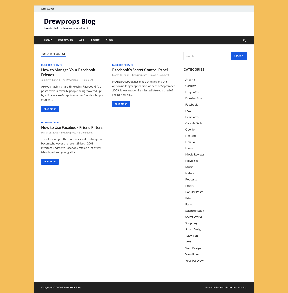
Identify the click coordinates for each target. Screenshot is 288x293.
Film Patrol (192, 117)
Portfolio (65, 40)
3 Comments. (86, 132)
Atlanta (190, 79)
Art (81, 40)
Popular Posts (194, 191)
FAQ (188, 110)
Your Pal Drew (194, 260)
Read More (48, 108)
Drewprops (72, 79)
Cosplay (190, 85)
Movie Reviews (194, 154)
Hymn (189, 148)
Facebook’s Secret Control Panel (140, 69)
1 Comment (86, 79)
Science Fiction (194, 210)
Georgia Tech (193, 123)
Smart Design (193, 229)
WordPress (192, 254)
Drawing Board (194, 98)
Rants (189, 204)
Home (48, 40)
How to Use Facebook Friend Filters (71, 127)
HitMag (242, 287)
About (95, 40)
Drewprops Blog (69, 21)
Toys (188, 241)
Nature (189, 173)
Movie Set (191, 160)
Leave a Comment (159, 74)
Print (188, 198)
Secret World (193, 216)
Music (189, 167)
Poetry (189, 185)
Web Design (193, 248)
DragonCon (192, 92)
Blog (109, 40)
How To (58, 65)
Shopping (191, 223)
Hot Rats (191, 135)
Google (190, 129)
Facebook (46, 65)
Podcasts (191, 179)
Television (191, 235)
